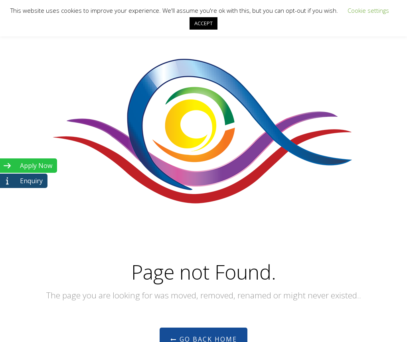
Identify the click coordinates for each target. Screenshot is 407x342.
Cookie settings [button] (368, 10)
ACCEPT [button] (203, 23)
